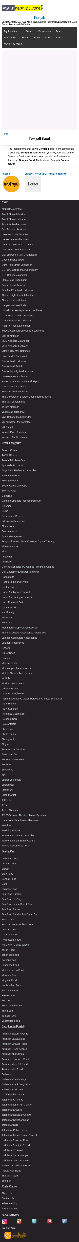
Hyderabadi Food (11, 939)
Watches (6, 825)
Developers (10, 37)
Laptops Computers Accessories (19, 637)
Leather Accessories (13, 642)
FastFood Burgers (11, 894)
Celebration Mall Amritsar (15, 234)
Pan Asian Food (10, 990)
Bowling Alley (9, 490)
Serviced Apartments (13, 759)
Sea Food (7, 1000)
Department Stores (12, 516)
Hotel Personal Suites (13, 602)
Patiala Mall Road (11, 1170)
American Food (10, 858)
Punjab (39, 17)
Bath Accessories (11, 475)
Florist (5, 551)
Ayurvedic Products (12, 465)
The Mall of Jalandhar (13, 401)
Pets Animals (9, 723)
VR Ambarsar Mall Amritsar (16, 421)
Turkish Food (9, 1015)
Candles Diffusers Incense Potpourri (21, 500)
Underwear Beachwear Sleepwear (20, 820)
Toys (4, 805)
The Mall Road (10, 1175)
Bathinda (6, 1074)
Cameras (7, 495)
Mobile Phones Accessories (17, 673)
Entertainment (9, 531)
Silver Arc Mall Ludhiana (15, 391)
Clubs (5, 510)
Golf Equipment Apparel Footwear (20, 571)
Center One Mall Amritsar (15, 239)
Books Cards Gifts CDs (14, 485)
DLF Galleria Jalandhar (14, 275)
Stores (59, 37)
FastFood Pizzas (11, 909)
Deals (59, 31)
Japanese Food (10, 954)
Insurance (7, 617)
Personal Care (10, 718)
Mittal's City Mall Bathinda (16, 350)
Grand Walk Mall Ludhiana (16, 320)
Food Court (8, 919)
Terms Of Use (9, 1208)
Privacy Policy (9, 1203)
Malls (48, 37)
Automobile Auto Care (14, 460)
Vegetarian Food (11, 1020)
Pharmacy (7, 729)
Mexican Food (9, 975)
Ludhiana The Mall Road (15, 1160)
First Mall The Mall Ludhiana (17, 290)
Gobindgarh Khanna (13, 1094)
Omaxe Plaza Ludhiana (14, 376)
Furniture (7, 561)
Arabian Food (9, 863)
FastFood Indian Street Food (17, 904)
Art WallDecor (9, 455)
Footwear (7, 556)
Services (6, 764)
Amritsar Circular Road (14, 1043)
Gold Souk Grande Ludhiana (17, 315)
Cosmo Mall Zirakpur (13, 259)
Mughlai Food (9, 980)
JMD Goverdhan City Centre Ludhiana (23, 330)
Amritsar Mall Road (12, 1069)
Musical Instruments (13, 683)
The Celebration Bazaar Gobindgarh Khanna (26, 396)
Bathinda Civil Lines (12, 1089)
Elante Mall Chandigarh (14, 279)
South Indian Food (12, 1005)
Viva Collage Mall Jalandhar (17, 416)
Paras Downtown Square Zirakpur (20, 381)
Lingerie (6, 647)
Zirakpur (6, 1180)
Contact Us (8, 1198)
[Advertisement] (39, 89)
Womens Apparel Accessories (18, 835)
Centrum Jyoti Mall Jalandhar (18, 244)
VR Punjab (8, 427)
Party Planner (9, 703)
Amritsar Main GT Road (15, 1064)
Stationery (7, 789)
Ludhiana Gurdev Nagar (15, 1155)
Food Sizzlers (9, 929)
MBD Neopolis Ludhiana (15, 346)
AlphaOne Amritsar (12, 208)
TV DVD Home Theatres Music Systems (24, 815)
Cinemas (6, 505)
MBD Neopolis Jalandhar (15, 340)
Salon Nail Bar (10, 754)
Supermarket (9, 794)
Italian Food (8, 949)
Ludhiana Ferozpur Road (15, 1140)
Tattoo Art (7, 800)
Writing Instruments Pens (15, 845)
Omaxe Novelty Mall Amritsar (18, 371)
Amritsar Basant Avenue (15, 1033)
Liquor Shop (8, 652)
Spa (4, 774)
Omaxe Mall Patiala (12, 366)
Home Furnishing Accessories (18, 597)
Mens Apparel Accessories (16, 668)
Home (5, 133)
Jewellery (7, 622)
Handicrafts (8, 576)
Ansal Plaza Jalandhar (14, 214)
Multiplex (6, 678)
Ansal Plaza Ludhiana (14, 219)
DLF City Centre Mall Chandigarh (20, 269)
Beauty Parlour (10, 480)
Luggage (6, 658)
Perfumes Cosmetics (13, 713)
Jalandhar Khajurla (12, 1109)
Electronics (8, 526)
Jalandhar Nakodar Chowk (16, 1114)
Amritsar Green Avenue (14, 1048)
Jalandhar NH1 (10, 1124)
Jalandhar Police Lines (14, 1130)
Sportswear (8, 784)
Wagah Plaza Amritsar (14, 432)
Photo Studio (9, 734)
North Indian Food (11, 985)
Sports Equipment (11, 779)
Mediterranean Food (13, 970)
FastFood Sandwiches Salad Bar (20, 914)
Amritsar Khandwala (13, 1053)
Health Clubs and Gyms (15, 581)
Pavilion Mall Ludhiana (14, 386)
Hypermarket (9, 607)
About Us (7, 1193)
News (37, 37)
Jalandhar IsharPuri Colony (17, 1104)
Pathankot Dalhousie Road (16, 1165)
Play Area (7, 744)
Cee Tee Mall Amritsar (14, 229)
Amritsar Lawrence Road (15, 1059)
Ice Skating (8, 612)
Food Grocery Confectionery (17, 924)
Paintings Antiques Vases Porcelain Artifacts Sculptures (32, 698)
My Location (11, 31)
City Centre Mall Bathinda (16, 249)
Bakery (5, 868)
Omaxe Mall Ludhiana (14, 361)
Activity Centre (10, 450)
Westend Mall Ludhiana (15, 437)
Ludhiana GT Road (12, 1150)
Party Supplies (10, 708)
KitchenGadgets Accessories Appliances (24, 632)
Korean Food (9, 960)
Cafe (4, 883)
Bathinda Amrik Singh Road (17, 1084)
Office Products (10, 688)
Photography (9, 739)
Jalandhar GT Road (12, 1099)
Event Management (12, 536)
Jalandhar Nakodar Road (15, 1119)
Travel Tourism (10, 810)
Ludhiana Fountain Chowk (16, 1145)
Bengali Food (9, 878)
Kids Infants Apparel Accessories (20, 627)
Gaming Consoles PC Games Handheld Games (28, 566)
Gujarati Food (9, 934)
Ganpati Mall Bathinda (14, 305)
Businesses (44, 31)
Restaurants (8, 995)
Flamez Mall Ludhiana (14, 300)
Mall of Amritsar (10, 335)
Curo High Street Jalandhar (17, 264)
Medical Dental (10, 663)
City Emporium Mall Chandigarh (19, 254)
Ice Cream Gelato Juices (15, 944)
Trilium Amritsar (10, 406)
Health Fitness (10, 587)
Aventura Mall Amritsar (14, 224)
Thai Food (7, 1010)
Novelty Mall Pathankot (14, 356)
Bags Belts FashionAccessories (19, 470)
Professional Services (13, 749)
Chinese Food (9, 889)
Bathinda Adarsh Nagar (14, 1079)
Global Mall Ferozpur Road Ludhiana (22, 310)
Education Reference (13, 521)
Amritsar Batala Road (13, 1038)
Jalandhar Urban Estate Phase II (20, 1135)
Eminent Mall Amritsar (14, 285)
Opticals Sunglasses (13, 693)
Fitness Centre (10, 546)
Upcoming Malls (13, 43)
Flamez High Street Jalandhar (18, 295)
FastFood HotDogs (12, 899)
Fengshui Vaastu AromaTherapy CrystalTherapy (28, 541)
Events (25, 37)
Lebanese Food (10, 965)
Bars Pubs (7, 873)
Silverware (7, 769)
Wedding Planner (11, 830)
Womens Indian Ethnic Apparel (19, 840)
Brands (30, 31)
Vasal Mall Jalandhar (13, 411)
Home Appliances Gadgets (16, 592)
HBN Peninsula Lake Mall (16, 325)
